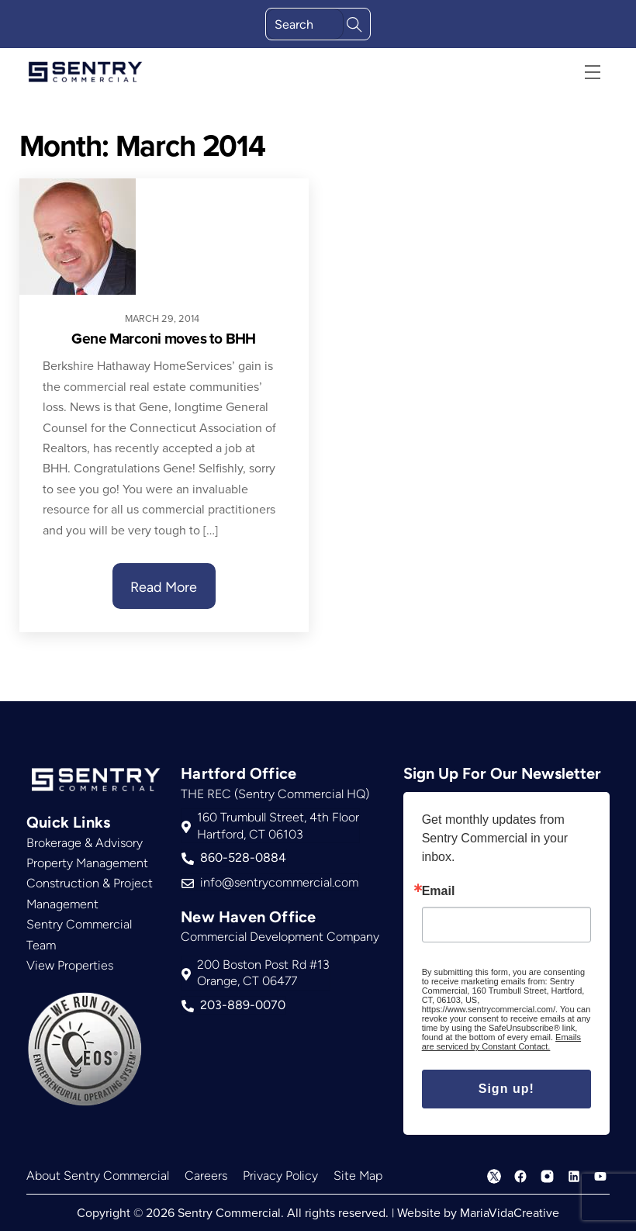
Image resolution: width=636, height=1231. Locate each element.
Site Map (358, 1175)
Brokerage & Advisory (84, 842)
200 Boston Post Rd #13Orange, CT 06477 (255, 973)
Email (438, 891)
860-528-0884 (233, 857)
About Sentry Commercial (97, 1175)
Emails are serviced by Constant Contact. (501, 1041)
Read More (163, 587)
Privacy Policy (280, 1175)
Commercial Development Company (280, 936)
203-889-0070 (233, 1005)
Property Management (87, 863)
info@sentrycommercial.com (269, 882)
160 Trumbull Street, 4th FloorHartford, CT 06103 (270, 826)
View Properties (69, 965)
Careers (206, 1175)
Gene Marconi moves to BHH (163, 338)
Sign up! (506, 1088)
